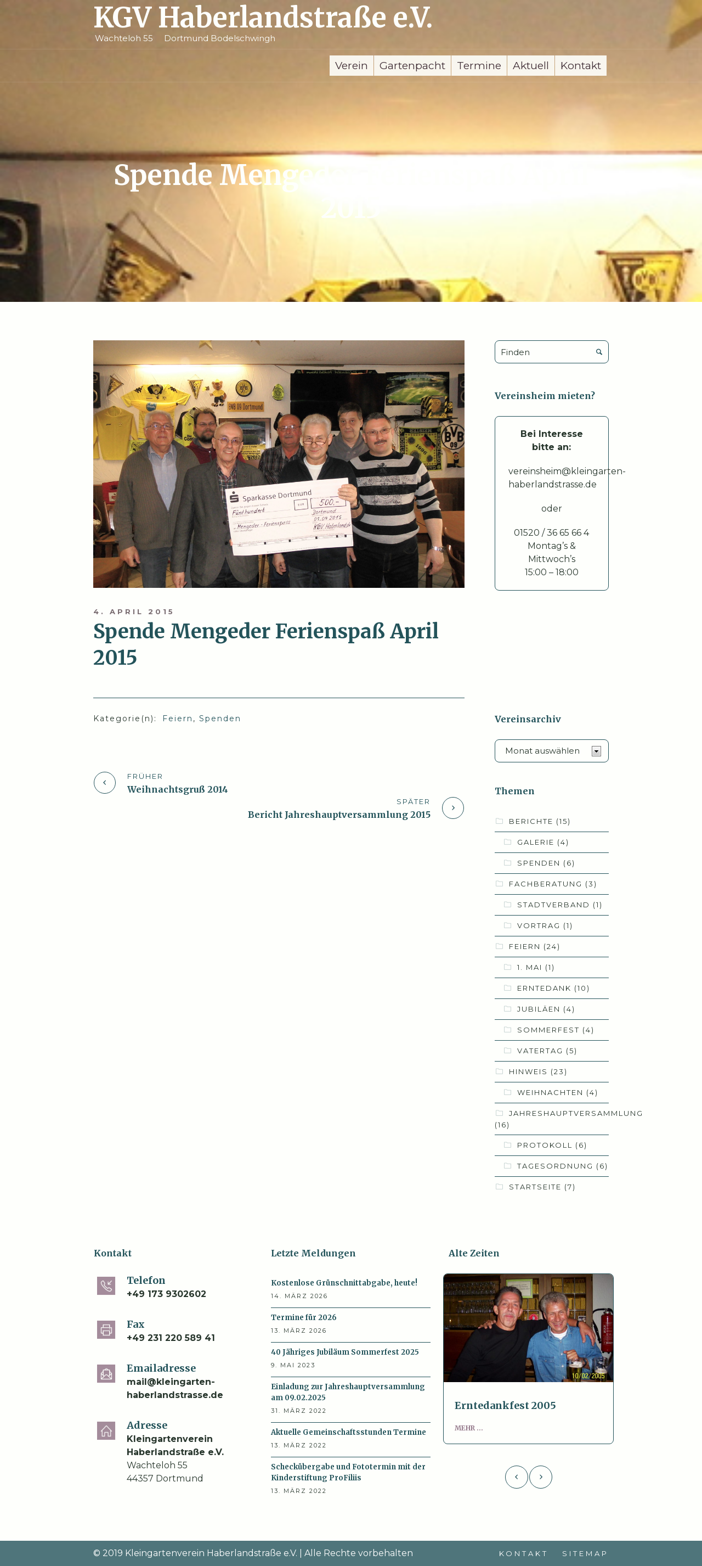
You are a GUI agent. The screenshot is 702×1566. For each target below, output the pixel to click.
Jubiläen (546, 1008)
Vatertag (547, 1050)
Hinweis (538, 1071)
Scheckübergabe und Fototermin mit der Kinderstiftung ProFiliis (348, 1472)
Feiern (177, 718)
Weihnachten (557, 1092)
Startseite (542, 1186)
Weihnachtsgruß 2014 (177, 789)
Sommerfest (556, 1029)
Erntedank (553, 988)
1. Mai (536, 967)
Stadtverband (560, 904)
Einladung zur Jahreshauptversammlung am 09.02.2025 (348, 1392)
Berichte (540, 821)
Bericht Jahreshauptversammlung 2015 (339, 814)
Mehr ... (469, 1428)
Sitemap (585, 1553)
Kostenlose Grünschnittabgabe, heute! (344, 1283)
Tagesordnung (562, 1165)
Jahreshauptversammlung (569, 1119)
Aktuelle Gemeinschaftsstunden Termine (348, 1432)
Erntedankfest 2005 (505, 1405)
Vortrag (545, 925)
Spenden (220, 718)
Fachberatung (553, 883)
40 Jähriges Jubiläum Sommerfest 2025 (345, 1352)
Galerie (543, 842)
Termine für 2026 (304, 1317)
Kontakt (523, 1553)
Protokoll (552, 1145)
